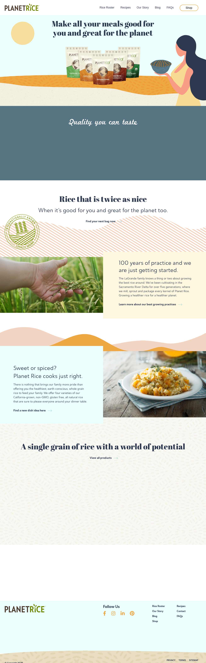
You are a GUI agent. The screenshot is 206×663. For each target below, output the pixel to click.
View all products (101, 448)
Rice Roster (107, 7)
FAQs (170, 7)
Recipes (125, 7)
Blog (158, 7)
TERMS (182, 650)
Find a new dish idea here (29, 404)
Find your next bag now (101, 221)
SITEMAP (193, 650)
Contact (181, 602)
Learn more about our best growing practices (147, 302)
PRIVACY (171, 650)
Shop (189, 7)
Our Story (143, 7)
